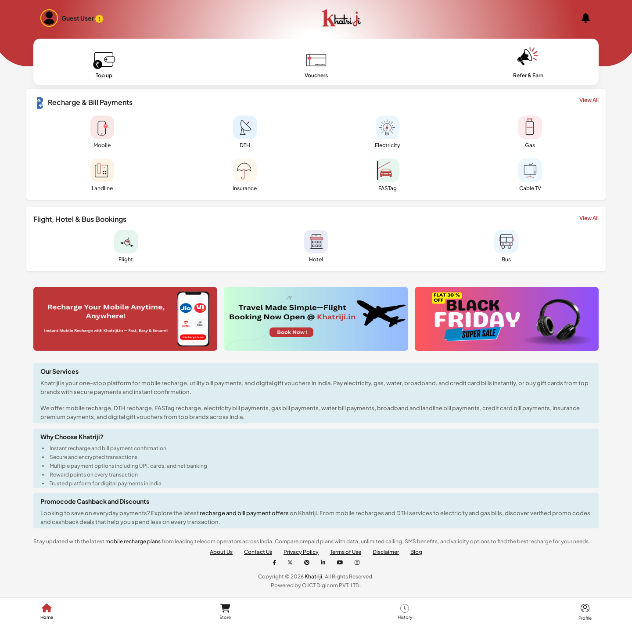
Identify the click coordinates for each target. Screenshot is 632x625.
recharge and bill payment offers (245, 513)
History (405, 612)
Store (225, 612)
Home (46, 612)
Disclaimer (386, 552)
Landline (102, 175)
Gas (530, 132)
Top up (104, 64)
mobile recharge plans (133, 541)
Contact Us (258, 552)
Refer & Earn (528, 64)
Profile (585, 612)
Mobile (102, 132)
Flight (126, 246)
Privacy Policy (301, 552)
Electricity (387, 132)
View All (589, 100)
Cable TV (530, 175)
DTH (245, 132)
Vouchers (316, 64)
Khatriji (313, 576)
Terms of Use (345, 552)
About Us (221, 552)
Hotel (316, 246)
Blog (416, 552)
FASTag (387, 175)
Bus (506, 246)
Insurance (245, 175)
